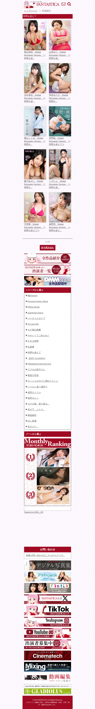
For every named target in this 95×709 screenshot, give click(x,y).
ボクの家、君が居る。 (39, 404)
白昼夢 (31, 347)
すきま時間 (33, 341)
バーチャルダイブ (36, 318)
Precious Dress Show (38, 301)
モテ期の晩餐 (34, 330)
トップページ (30, 11)
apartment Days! (35, 313)
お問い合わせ (63, 4)
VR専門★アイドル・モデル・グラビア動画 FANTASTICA (41, 5)
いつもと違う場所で (37, 387)
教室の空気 (33, 375)
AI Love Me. (33, 324)
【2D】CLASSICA (36, 358)
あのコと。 (33, 426)
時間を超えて (34, 352)
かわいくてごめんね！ (39, 335)
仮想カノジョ (34, 392)
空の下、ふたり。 (36, 409)
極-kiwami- (33, 295)
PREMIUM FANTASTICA (39, 364)
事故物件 (32, 415)
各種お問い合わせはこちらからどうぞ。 (45, 555)
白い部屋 (32, 421)
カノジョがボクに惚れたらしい (43, 381)
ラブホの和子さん (36, 369)
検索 (69, 4)
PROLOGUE (34, 307)
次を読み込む (47, 248)
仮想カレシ (33, 398)
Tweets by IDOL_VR (33, 512)
